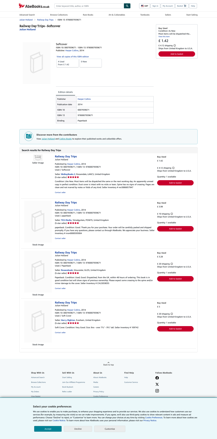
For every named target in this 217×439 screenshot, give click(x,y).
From (67, 63)
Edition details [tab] (65, 92)
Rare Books (88, 14)
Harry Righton (68, 320)
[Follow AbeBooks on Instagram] (157, 391)
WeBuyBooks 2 (68, 174)
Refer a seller (67, 391)
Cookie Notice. (59, 420)
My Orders (35, 391)
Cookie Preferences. (154, 417)
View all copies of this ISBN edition (73, 56)
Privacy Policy (98, 391)
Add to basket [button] (177, 54)
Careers (96, 387)
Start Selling (192, 14)
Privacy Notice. (150, 420)
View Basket (35, 396)
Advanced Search (27, 14)
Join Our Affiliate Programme (73, 382)
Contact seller (60, 192)
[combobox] (89, 5)
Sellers (168, 14)
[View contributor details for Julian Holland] (27, 29)
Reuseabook (67, 270)
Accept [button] (48, 429)
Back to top (108, 364)
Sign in (155, 6)
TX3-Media (66, 220)
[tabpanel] (105, 109)
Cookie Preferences (100, 396)
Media (95, 382)
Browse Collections (59, 14)
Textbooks (145, 14)
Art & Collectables (117, 14)
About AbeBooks (99, 377)
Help (193, 6)
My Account (168, 6)
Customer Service (131, 382)
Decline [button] (78, 429)
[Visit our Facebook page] (157, 378)
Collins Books (65, 138)
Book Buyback (67, 387)
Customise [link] (110, 428)
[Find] (127, 5)
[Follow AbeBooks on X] (157, 384)
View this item (164, 36)
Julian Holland (48, 138)
